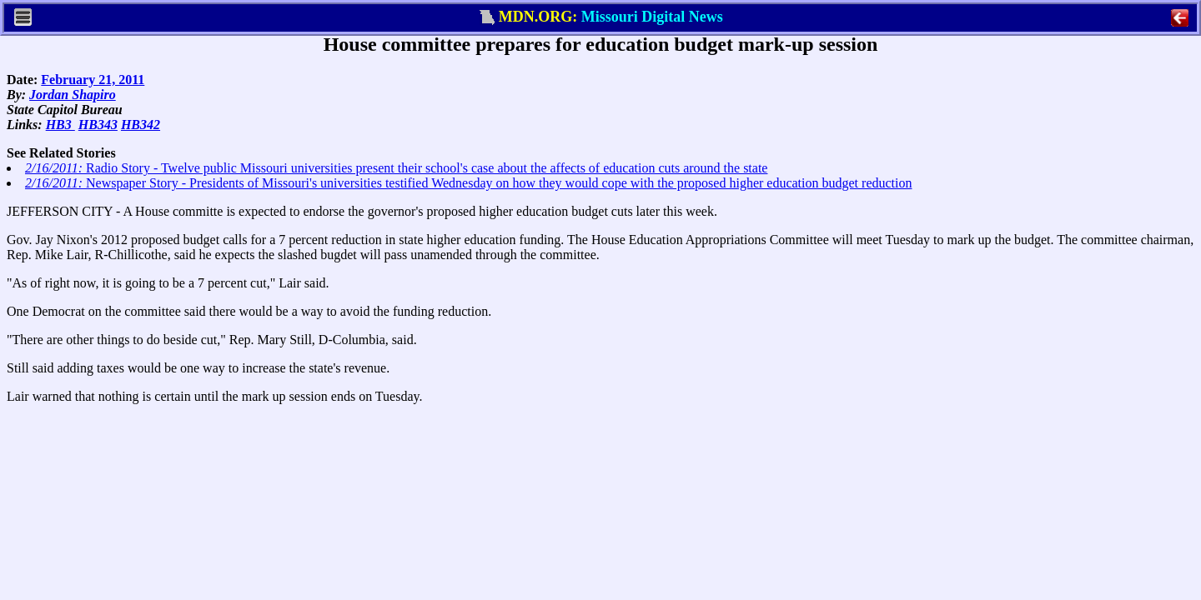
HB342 (140, 125)
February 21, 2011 (92, 79)
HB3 (60, 125)
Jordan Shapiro (72, 95)
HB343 (98, 125)
